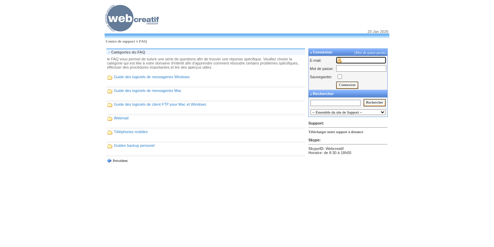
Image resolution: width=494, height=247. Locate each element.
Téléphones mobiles (131, 132)
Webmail (121, 118)
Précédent (120, 160)
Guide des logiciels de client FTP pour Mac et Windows (160, 104)
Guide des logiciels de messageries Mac (147, 91)
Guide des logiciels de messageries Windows (152, 77)
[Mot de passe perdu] (370, 52)
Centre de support (120, 41)
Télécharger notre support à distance (335, 132)
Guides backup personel (134, 145)
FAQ (143, 41)
